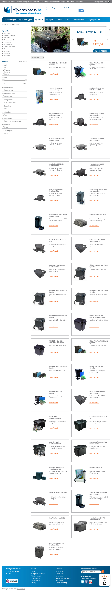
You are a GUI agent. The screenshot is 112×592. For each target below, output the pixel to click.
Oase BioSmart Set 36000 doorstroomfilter (56, 139)
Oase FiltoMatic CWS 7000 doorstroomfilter (56, 544)
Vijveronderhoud (64, 19)
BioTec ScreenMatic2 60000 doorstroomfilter (57, 266)
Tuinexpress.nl (21, 589)
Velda (7, 74)
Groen (7, 109)
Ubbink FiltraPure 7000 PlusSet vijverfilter (98, 342)
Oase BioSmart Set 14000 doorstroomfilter (96, 165)
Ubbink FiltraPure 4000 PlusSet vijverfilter (58, 64)
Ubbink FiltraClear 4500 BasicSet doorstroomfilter (56, 342)
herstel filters (22, 62)
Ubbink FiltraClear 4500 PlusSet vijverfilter (98, 291)
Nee (6, 127)
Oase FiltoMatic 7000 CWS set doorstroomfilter (98, 493)
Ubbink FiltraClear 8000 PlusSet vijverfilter (98, 266)
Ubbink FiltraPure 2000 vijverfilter (55, 392)
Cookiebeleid (35, 580)
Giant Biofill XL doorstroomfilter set (55, 418)
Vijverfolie (59, 576)
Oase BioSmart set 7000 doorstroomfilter (56, 190)
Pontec (7, 70)
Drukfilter (7, 38)
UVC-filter (7, 51)
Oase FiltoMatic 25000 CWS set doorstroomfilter (98, 190)
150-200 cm (9, 90)
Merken (8, 574)
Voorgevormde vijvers (63, 578)
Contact (66, 8)
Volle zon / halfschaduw (13, 121)
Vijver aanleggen (25, 19)
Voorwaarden (35, 578)
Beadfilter (7, 33)
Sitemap (33, 583)
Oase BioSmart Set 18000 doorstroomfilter (56, 165)
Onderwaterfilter (9, 47)
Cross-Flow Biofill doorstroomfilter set (55, 443)
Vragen (61, 8)
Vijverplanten (94, 19)
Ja (6, 115)
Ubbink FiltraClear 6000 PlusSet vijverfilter (58, 291)
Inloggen (54, 8)
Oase (7, 68)
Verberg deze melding (100, 2)
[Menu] (108, 575)
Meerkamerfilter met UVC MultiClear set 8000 (96, 89)
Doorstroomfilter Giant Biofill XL (98, 418)
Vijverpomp (50, 19)
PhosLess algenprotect (96, 467)
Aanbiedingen (10, 19)
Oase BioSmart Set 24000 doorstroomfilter (96, 139)
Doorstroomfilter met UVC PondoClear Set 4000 (57, 468)
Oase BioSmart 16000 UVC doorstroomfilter (97, 519)
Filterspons (8, 42)
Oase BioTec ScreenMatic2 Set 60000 (57, 241)
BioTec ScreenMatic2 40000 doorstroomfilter (97, 392)
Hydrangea (8, 96)
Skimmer (7, 49)
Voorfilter (7, 56)
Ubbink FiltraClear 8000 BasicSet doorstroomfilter (97, 316)
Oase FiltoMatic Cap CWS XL (97, 215)
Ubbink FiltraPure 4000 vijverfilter (96, 64)
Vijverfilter (39, 19)
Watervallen (60, 580)
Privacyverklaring (36, 576)
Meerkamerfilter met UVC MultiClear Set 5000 (56, 114)
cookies (80, 2)
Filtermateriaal (9, 40)
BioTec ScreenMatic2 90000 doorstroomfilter (97, 241)
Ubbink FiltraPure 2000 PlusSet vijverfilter (58, 367)
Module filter (8, 44)
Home (48, 8)
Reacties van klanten (12, 571)
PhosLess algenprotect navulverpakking (55, 89)
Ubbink (7, 72)
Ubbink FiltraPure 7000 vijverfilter (96, 367)
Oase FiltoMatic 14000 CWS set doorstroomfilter (58, 215)
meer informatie (53, 74)
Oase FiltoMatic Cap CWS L (57, 518)
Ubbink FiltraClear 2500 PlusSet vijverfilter (58, 316)
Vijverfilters (60, 571)
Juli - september (10, 103)
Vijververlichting (80, 19)
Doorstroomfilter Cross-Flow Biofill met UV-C (98, 443)
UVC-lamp (7, 53)
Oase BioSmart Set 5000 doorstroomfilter (96, 114)
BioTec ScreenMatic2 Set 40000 (58, 493)
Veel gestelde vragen (38, 574)
